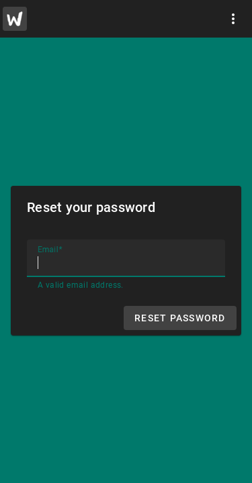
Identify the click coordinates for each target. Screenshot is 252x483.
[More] (233, 19)
